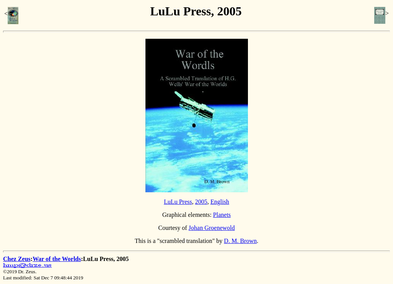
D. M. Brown (240, 241)
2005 (201, 201)
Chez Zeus (17, 259)
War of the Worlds (57, 259)
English (219, 201)
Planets (222, 214)
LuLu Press (178, 201)
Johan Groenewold (211, 228)
